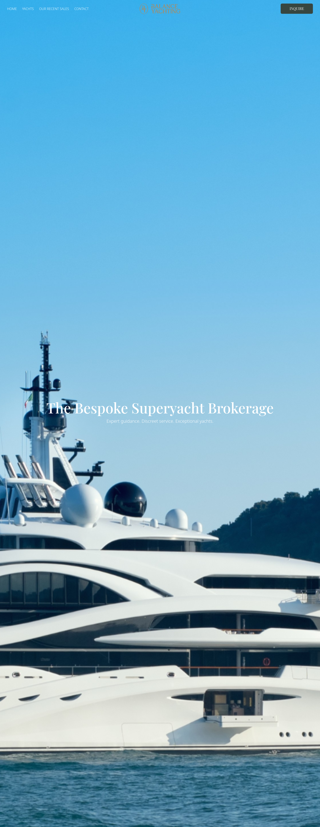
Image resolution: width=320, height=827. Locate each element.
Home (12, 8)
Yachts (28, 8)
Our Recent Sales (54, 8)
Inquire (297, 8)
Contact (81, 8)
